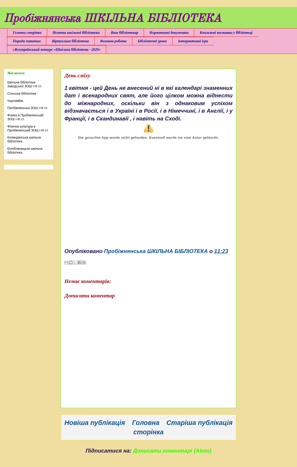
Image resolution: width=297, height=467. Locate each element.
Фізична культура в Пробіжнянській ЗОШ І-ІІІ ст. (27, 128)
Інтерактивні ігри (193, 41)
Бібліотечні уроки (152, 41)
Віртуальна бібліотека (70, 41)
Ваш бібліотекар (124, 33)
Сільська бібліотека (21, 93)
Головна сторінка (27, 33)
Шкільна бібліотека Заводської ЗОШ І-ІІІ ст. (24, 84)
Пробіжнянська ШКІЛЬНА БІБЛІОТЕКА (112, 19)
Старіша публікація (200, 422)
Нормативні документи (168, 33)
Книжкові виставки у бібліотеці (226, 33)
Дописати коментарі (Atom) (172, 451)
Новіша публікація (94, 422)
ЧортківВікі (15, 101)
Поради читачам (27, 41)
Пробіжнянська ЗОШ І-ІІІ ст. (27, 108)
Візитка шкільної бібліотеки (76, 33)
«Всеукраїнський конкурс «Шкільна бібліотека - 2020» (57, 49)
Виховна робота (113, 41)
